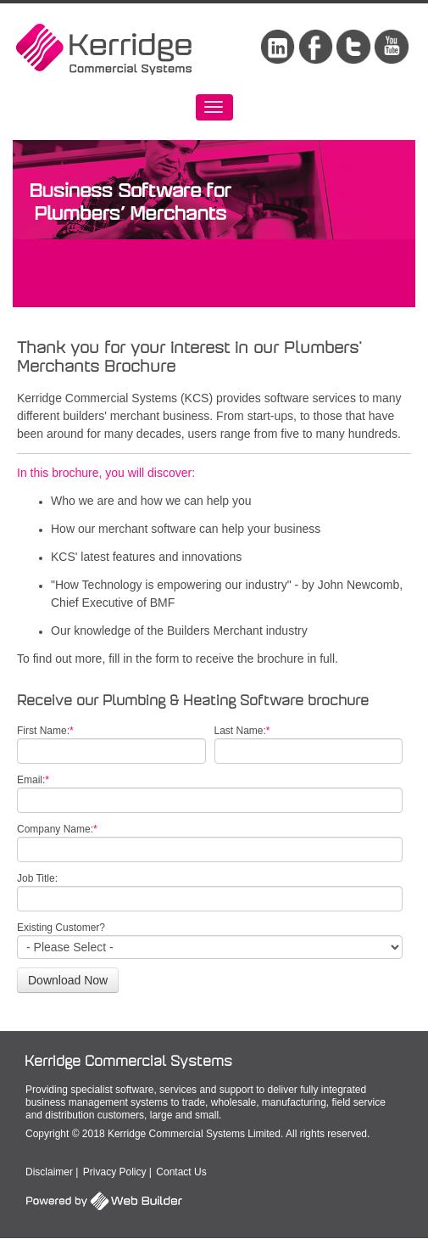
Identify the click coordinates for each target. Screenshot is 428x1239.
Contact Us (181, 1172)
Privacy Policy (115, 1172)
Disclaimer (49, 1172)
